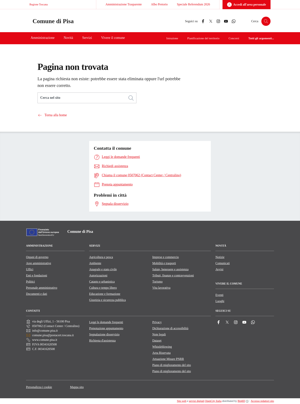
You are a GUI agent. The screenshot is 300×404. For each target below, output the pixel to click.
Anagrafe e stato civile (103, 269)
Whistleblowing (162, 346)
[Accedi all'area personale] (247, 4)
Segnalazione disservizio (104, 334)
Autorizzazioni (98, 275)
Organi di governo (37, 257)
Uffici (29, 269)
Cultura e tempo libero (103, 287)
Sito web (181, 401)
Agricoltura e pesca (101, 257)
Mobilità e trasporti (164, 263)
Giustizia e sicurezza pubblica (107, 300)
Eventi (219, 295)
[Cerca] (131, 98)
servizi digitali (196, 401)
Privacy (157, 322)
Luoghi (219, 301)
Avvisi (219, 269)
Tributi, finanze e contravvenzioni (173, 275)
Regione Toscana (38, 4)
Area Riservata (161, 352)
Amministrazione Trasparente (123, 4)
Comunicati (222, 263)
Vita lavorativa (161, 287)
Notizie (219, 257)
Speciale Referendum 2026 (193, 4)
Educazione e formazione (104, 293)
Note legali (159, 334)
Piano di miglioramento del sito (171, 365)
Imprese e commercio (165, 257)
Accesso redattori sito (262, 401)
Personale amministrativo (41, 287)
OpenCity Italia (213, 401)
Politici (30, 281)
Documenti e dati (36, 293)
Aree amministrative (38, 263)
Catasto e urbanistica (102, 281)
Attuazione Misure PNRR (168, 359)
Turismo (157, 281)
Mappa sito (77, 387)
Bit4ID (241, 401)
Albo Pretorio (159, 4)
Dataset (156, 340)
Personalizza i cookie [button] (39, 387)
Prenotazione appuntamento (106, 328)
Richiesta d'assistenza (102, 340)
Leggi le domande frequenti (106, 322)
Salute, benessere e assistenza (170, 269)
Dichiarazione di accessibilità (170, 328)
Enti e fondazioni (36, 275)
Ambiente (95, 263)
